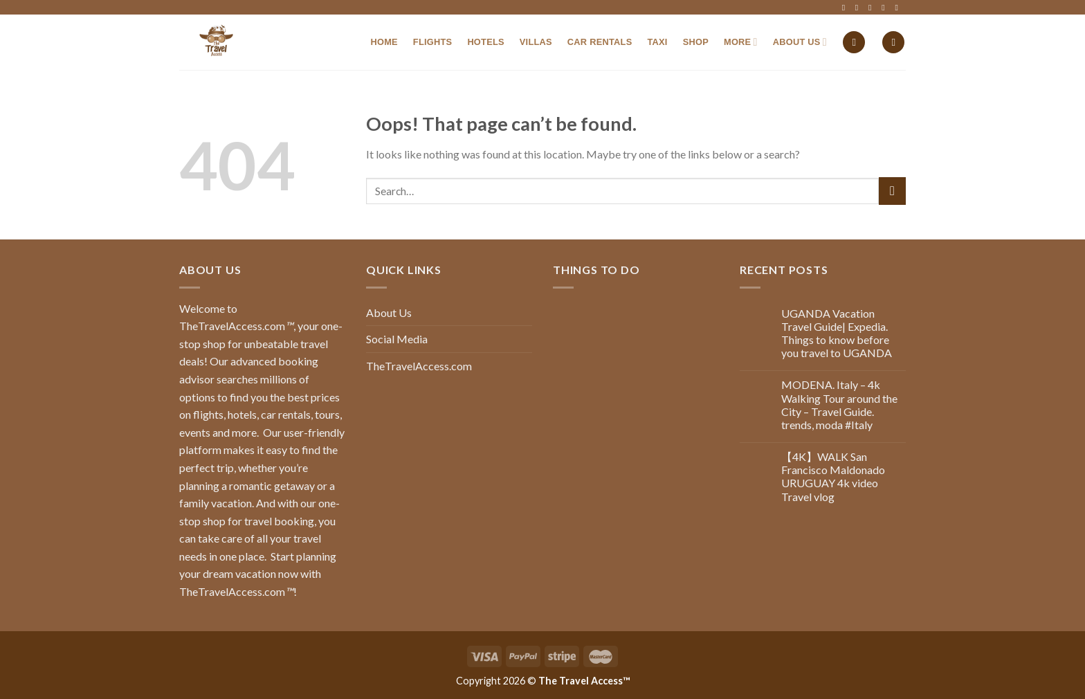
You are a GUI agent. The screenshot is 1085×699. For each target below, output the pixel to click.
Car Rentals (599, 42)
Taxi (657, 42)
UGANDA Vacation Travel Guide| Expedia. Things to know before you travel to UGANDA (836, 333)
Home (383, 42)
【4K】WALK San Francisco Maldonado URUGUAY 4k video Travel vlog (833, 476)
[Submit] (892, 190)
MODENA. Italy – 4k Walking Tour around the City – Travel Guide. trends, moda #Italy (839, 404)
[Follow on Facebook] (846, 7)
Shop (696, 42)
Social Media (397, 338)
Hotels (485, 42)
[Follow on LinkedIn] (886, 7)
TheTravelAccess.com (419, 365)
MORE (741, 41)
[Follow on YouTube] (899, 7)
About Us (800, 41)
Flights (433, 42)
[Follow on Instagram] (859, 7)
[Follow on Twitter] (872, 7)
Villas (536, 42)
